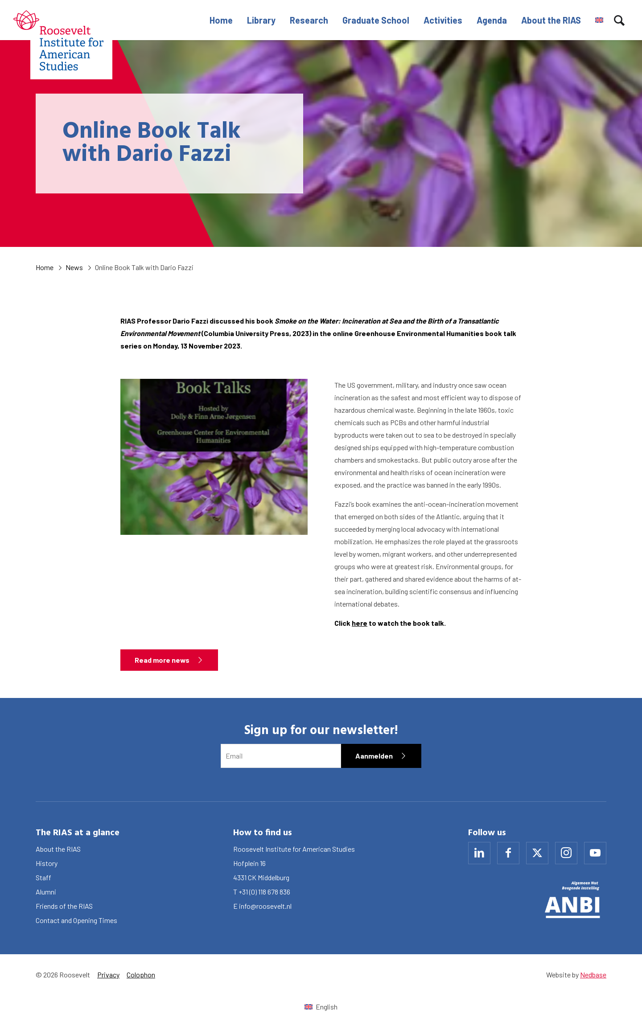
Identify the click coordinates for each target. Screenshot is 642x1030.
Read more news (162, 660)
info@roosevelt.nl (265, 906)
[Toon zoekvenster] (619, 20)
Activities (443, 20)
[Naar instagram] (566, 853)
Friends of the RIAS (64, 906)
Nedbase (593, 974)
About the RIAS (551, 20)
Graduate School (375, 20)
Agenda (492, 20)
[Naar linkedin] (479, 853)
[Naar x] (537, 853)
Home (221, 20)
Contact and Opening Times (76, 920)
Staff (43, 877)
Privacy (108, 974)
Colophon (141, 974)
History (47, 863)
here (359, 623)
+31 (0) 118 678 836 (264, 891)
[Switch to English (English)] (321, 1006)
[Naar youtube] (595, 853)
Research (309, 20)
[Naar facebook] (508, 853)
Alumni (46, 891)
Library (261, 20)
